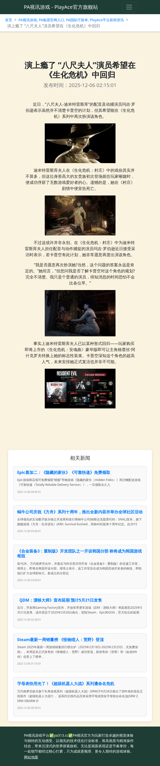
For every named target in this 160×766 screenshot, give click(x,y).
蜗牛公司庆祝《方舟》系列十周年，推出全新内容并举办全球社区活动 (80, 512)
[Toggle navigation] (129, 7)
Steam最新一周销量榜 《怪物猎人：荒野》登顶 (60, 639)
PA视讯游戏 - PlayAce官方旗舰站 (61, 7)
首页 (8, 19)
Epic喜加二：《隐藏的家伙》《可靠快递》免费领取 (63, 472)
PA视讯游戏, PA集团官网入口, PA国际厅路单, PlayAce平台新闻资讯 (71, 19)
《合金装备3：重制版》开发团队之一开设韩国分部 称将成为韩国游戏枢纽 (79, 553)
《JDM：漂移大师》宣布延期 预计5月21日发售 (59, 600)
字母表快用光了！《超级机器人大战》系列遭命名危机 (65, 683)
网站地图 (31, 757)
